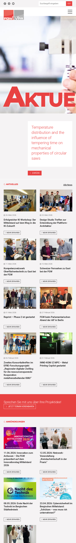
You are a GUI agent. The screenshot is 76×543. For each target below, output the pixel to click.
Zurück (35, 173)
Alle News (67, 185)
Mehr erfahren (12, 233)
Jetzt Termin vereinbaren (21, 407)
